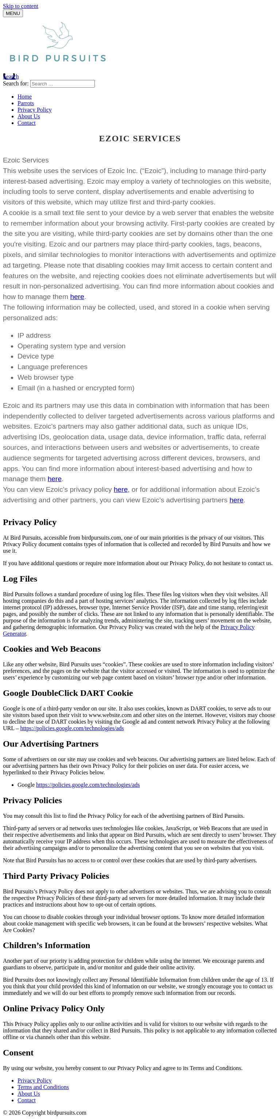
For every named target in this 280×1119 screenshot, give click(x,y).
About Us (29, 116)
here (77, 296)
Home (25, 96)
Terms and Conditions (43, 1087)
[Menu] (13, 13)
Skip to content (20, 6)
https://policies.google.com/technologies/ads (72, 728)
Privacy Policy (35, 110)
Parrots (26, 103)
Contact (27, 123)
